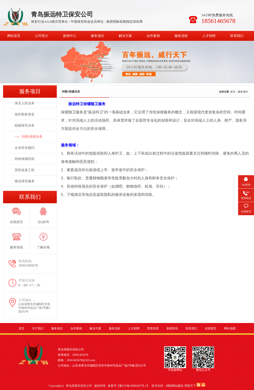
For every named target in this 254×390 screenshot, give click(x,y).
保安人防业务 (24, 103)
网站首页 (13, 36)
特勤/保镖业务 (32, 136)
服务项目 (97, 36)
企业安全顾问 (24, 147)
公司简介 (41, 36)
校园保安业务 (24, 125)
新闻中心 (69, 36)
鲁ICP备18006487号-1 (132, 385)
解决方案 (125, 36)
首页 (232, 91)
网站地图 (230, 328)
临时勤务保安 (24, 114)
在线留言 (210, 328)
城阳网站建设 (174, 385)
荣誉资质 (153, 328)
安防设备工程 (24, 170)
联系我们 (236, 36)
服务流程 (181, 36)
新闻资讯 (172, 328)
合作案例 (153, 36)
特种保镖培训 (24, 159)
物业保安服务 (24, 181)
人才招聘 (209, 36)
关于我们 (38, 328)
